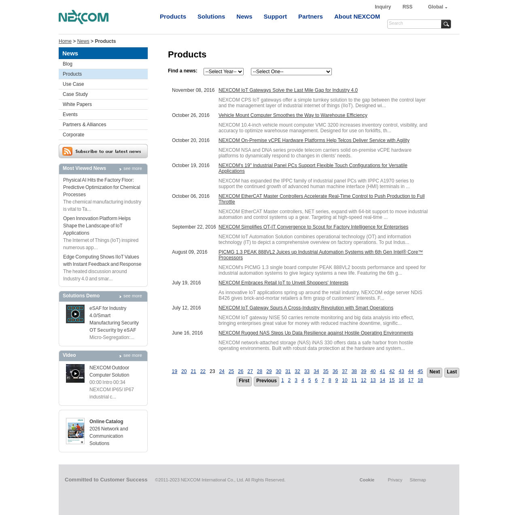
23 (212, 371)
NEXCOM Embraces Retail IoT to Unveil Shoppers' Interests (283, 283)
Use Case (73, 84)
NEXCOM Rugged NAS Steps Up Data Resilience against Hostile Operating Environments (316, 333)
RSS (408, 7)
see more (132, 168)
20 (184, 371)
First (244, 381)
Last (452, 372)
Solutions (211, 16)
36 (335, 371)
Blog (67, 64)
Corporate (73, 135)
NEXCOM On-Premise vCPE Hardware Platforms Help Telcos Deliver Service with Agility (314, 140)
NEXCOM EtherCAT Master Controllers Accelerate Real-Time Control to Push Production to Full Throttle (322, 199)
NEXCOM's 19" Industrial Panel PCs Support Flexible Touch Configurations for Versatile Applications (313, 168)
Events (70, 114)
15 (392, 380)
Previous (266, 381)
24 (221, 371)
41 (382, 371)
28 (259, 371)
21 (193, 371)
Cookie (366, 479)
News (244, 16)
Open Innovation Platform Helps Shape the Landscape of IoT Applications (97, 226)
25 (231, 371)
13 (373, 380)
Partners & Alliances (84, 124)
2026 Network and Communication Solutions (108, 436)
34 (316, 371)
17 (411, 380)
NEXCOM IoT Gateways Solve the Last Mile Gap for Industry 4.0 (288, 90)
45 (420, 371)
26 (240, 371)
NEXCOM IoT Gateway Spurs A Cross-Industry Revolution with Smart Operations (306, 308)
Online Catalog (106, 421)
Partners (310, 16)
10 (344, 380)
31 (288, 371)
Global (435, 7)
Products (173, 16)
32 (297, 371)
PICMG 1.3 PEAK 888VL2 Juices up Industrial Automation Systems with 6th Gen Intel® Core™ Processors (321, 255)
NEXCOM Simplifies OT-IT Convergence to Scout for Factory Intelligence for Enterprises (313, 227)
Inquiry (383, 7)
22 (203, 371)
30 (278, 371)
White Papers (77, 104)
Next (434, 372)
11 (354, 380)
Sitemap (418, 479)
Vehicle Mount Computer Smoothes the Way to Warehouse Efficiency (293, 115)
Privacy (395, 479)
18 (420, 380)
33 (307, 371)
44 (411, 371)
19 (174, 371)
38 (354, 371)
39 (363, 371)
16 (401, 380)
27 (250, 371)
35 (325, 371)
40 (373, 371)
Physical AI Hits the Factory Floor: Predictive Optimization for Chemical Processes (101, 187)
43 (401, 371)
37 (344, 371)
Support (275, 16)
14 (382, 380)
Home (65, 41)
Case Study (75, 94)
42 (392, 371)
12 (363, 380)
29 (269, 371)
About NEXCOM (357, 16)
